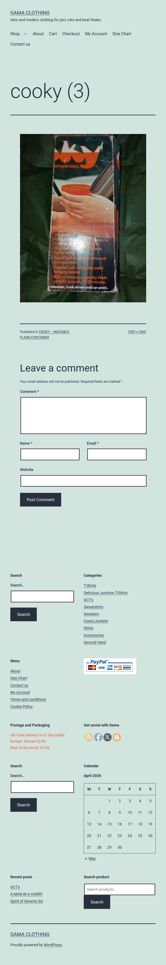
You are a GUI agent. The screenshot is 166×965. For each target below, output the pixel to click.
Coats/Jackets (96, 621)
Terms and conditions (28, 699)
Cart (53, 33)
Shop (15, 33)
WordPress (53, 945)
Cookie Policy (21, 706)
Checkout (71, 33)
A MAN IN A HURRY (26, 894)
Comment (29, 391)
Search (97, 902)
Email (93, 443)
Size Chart (121, 33)
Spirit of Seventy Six (26, 901)
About (38, 33)
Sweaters (91, 614)
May (90, 858)
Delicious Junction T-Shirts (106, 593)
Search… (17, 585)
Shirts (88, 628)
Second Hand (95, 642)
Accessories (94, 635)
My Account (96, 33)
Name (26, 443)
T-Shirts (90, 585)
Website (26, 469)
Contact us (20, 44)
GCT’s (88, 600)
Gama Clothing (30, 13)
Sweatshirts (93, 607)
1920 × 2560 (137, 332)
